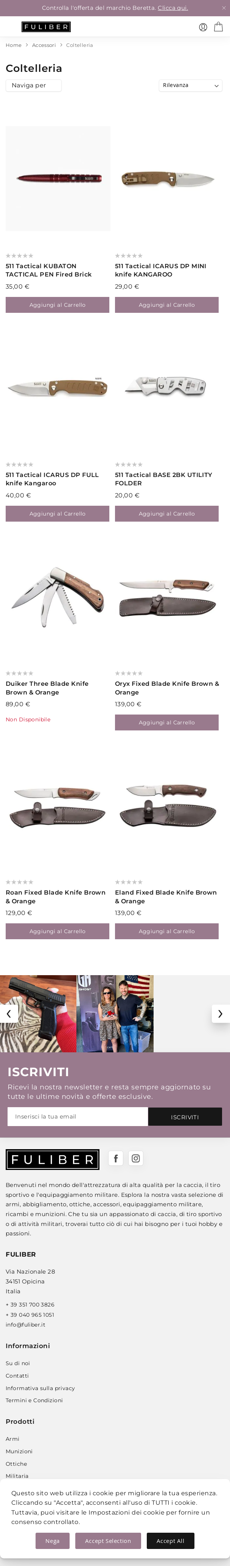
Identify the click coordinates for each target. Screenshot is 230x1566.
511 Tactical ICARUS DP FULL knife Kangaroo (52, 479)
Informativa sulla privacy (40, 1388)
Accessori (45, 45)
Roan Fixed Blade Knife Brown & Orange (56, 896)
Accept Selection (108, 1540)
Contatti (17, 1375)
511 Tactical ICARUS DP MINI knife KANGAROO (161, 270)
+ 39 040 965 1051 (30, 1314)
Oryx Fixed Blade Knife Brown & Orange (167, 688)
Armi (13, 1439)
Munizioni (19, 1451)
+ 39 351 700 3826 (30, 1304)
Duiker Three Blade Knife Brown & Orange (47, 688)
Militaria (17, 1476)
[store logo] (46, 27)
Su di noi (18, 1363)
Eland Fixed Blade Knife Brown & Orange (166, 896)
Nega (52, 1540)
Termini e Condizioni (34, 1400)
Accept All (171, 1540)
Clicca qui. (173, 7)
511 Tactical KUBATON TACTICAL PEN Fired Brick (49, 270)
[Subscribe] (185, 1116)
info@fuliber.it (25, 1324)
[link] (203, 27)
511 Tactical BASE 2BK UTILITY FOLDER (164, 479)
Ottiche (16, 1463)
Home (14, 45)
